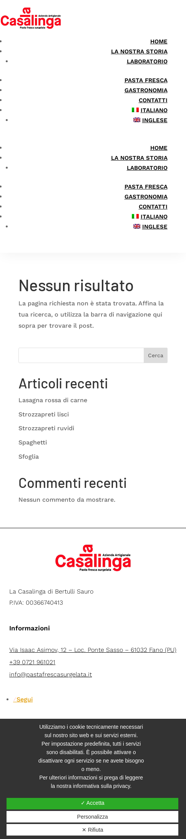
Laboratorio (147, 61)
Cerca (155, 355)
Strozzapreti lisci (43, 414)
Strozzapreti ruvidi (46, 428)
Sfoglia (28, 456)
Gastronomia (146, 90)
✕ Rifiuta (92, 830)
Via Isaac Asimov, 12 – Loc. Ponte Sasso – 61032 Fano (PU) (92, 649)
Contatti (153, 100)
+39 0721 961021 (32, 662)
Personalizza (92, 817)
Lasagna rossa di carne (52, 400)
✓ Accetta (93, 803)
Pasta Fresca (146, 80)
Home (159, 41)
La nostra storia (139, 51)
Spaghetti (32, 442)
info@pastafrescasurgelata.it (50, 674)
